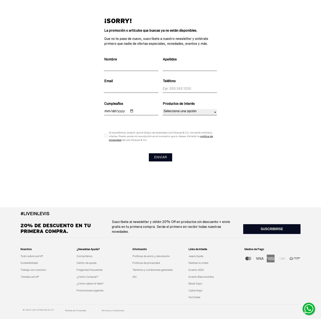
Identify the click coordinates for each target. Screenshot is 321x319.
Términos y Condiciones (112, 310)
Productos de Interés (179, 103)
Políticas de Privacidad (75, 310)
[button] (272, 229)
